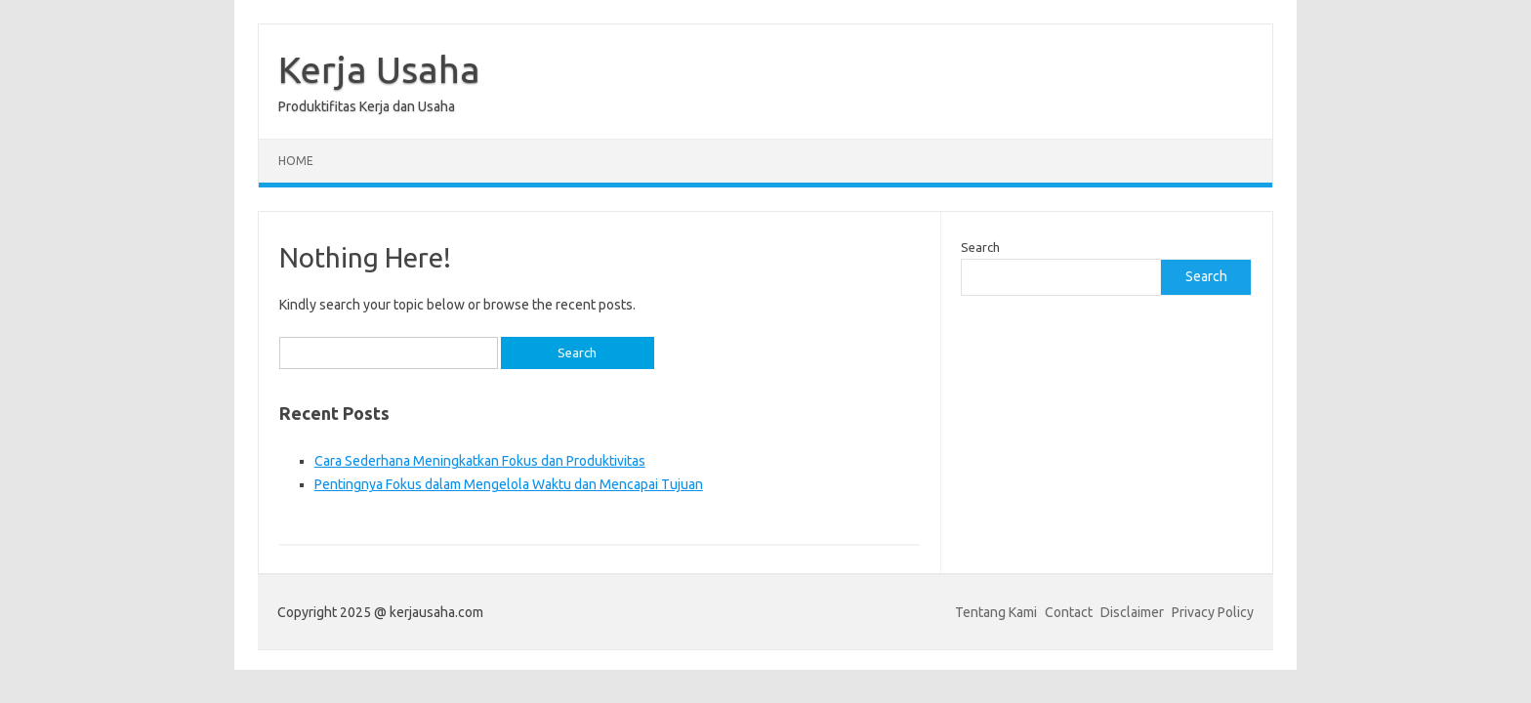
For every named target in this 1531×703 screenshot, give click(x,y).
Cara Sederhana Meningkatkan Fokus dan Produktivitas (479, 461)
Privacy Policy (1213, 612)
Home (295, 160)
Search (980, 247)
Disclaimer (1132, 612)
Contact (1069, 612)
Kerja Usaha (379, 69)
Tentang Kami (996, 612)
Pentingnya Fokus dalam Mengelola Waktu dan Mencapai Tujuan (508, 484)
